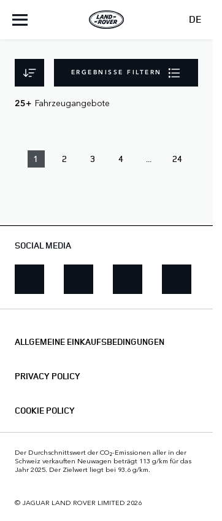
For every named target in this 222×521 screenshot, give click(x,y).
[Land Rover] (106, 19)
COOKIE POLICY (45, 410)
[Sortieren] (29, 73)
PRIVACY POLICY (47, 376)
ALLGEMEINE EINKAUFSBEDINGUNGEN (89, 341)
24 (177, 158)
